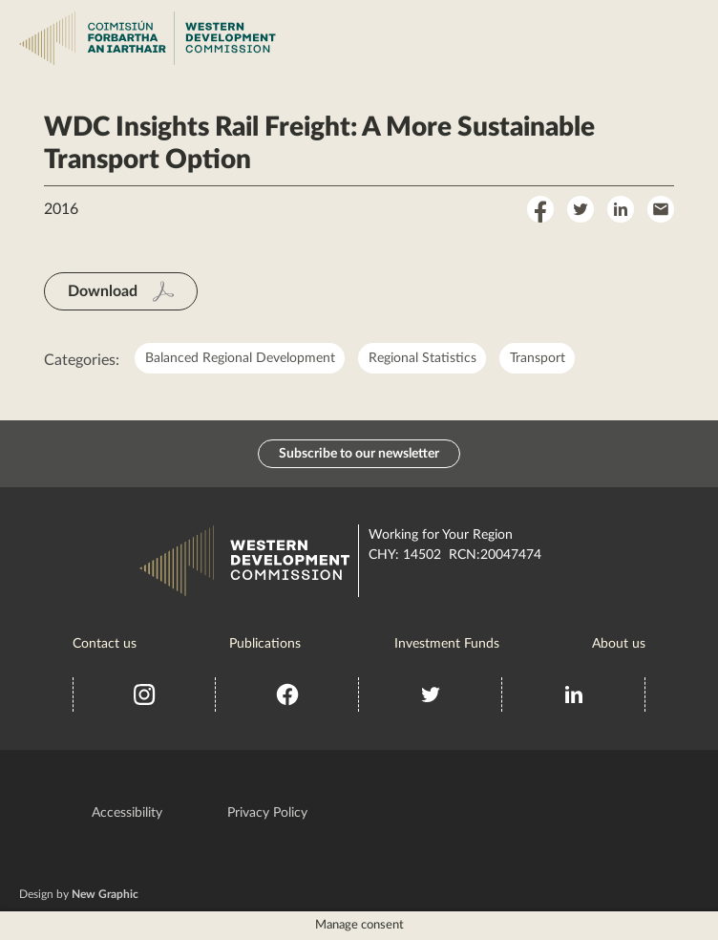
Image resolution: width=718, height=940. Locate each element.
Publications (265, 644)
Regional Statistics (422, 358)
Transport (537, 358)
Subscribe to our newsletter (359, 453)
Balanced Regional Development (240, 358)
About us (618, 644)
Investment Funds (446, 644)
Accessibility (127, 813)
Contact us (105, 644)
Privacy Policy (267, 813)
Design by (78, 894)
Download (102, 291)
